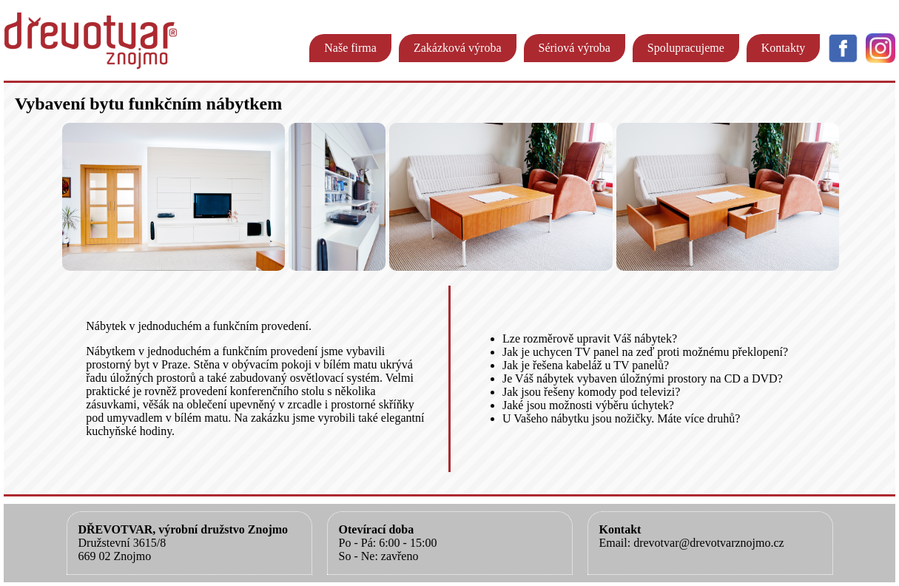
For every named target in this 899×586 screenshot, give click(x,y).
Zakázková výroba (458, 47)
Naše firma (350, 47)
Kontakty (783, 47)
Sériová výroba (574, 47)
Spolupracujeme (685, 47)
